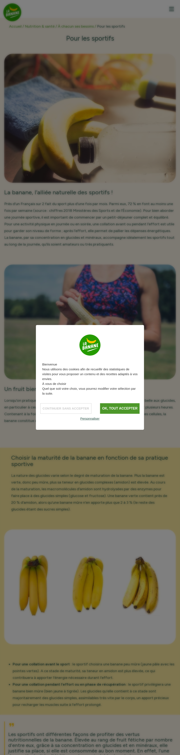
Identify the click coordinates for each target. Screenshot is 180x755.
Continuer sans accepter (65, 408)
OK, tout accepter (120, 408)
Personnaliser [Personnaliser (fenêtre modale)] (90, 418)
